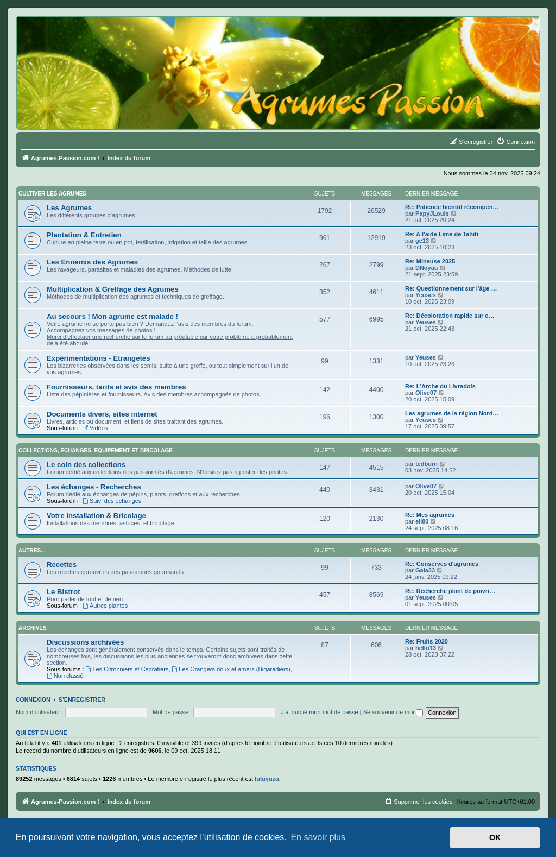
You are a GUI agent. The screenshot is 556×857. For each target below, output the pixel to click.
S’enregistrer (82, 699)
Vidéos (95, 428)
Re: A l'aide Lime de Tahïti (441, 234)
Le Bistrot (63, 592)
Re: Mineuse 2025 (430, 261)
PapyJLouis (432, 213)
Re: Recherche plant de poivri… (450, 591)
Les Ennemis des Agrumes (92, 262)
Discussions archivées (85, 642)
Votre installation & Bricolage (96, 516)
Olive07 (426, 392)
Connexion (33, 699)
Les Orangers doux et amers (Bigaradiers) (231, 669)
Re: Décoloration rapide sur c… (449, 315)
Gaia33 (425, 570)
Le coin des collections (86, 465)
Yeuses (425, 295)
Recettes (62, 564)
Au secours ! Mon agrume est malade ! (112, 316)
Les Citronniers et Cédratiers (127, 669)
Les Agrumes (69, 208)
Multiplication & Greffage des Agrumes (113, 289)
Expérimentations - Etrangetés (98, 358)
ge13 (422, 240)
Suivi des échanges (112, 500)
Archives (32, 628)
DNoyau (426, 267)
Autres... (31, 550)
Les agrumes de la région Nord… (451, 413)
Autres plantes (105, 605)
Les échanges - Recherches (94, 487)
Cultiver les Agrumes (52, 194)
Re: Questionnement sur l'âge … (451, 288)
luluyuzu (267, 779)
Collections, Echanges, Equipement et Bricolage (95, 450)
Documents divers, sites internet (102, 414)
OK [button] (495, 837)
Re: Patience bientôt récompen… (451, 207)
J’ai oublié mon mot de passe (319, 712)
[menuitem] (515, 141)
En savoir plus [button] (317, 837)
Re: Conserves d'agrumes (441, 563)
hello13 (425, 648)
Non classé (65, 675)
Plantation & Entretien (84, 235)
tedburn (426, 464)
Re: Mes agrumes (429, 515)
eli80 (421, 521)
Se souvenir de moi (393, 712)
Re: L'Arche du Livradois (440, 386)
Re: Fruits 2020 (426, 641)
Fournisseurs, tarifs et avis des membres (116, 387)
